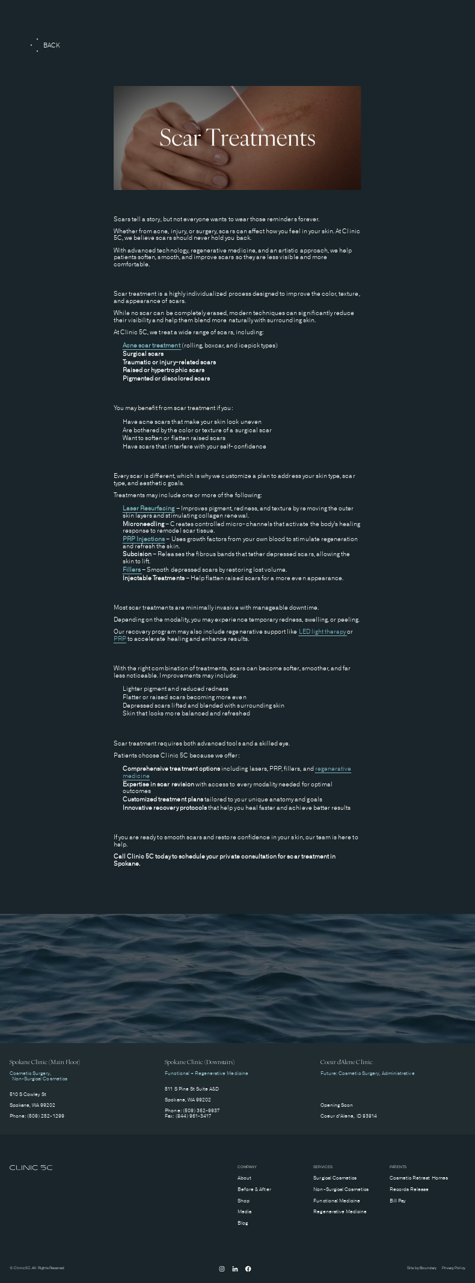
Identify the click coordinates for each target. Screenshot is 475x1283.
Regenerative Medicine (340, 1211)
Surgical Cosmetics (335, 1178)
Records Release (409, 1189)
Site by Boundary (422, 1268)
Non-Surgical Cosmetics (38, 1079)
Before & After (254, 1189)
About (244, 1178)
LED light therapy (323, 631)
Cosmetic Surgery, (31, 1073)
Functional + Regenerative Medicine (206, 1073)
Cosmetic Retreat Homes (419, 1178)
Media (244, 1211)
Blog (243, 1223)
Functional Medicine (336, 1201)
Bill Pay (398, 1201)
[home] (31, 1168)
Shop (244, 1201)
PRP (120, 638)
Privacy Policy (454, 1268)
